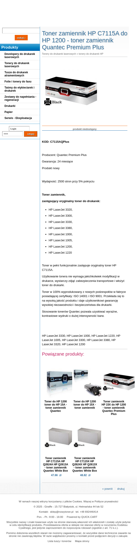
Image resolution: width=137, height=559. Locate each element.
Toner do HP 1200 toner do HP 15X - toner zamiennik (85, 404)
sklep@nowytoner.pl (62, 511)
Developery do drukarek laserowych (19, 55)
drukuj (121, 488)
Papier (8, 112)
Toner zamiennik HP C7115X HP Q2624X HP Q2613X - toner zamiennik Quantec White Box (84, 464)
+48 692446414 (89, 511)
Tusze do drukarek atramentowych (16, 74)
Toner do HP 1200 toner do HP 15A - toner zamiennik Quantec (55, 406)
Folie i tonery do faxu (18, 81)
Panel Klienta (54, 23)
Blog (7, 23)
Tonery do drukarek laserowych (16, 65)
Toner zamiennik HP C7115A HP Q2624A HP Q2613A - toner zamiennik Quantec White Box (55, 464)
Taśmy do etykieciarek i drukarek (19, 89)
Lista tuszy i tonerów (59, 541)
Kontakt (75, 23)
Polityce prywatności (106, 501)
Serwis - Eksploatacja (18, 118)
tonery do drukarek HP (91, 53)
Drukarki (9, 106)
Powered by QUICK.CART (82, 516)
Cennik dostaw (27, 23)
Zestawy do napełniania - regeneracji (20, 98)
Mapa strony (82, 541)
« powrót (107, 488)
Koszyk (101, 3)
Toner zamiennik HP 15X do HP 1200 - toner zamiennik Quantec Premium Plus (113, 408)
